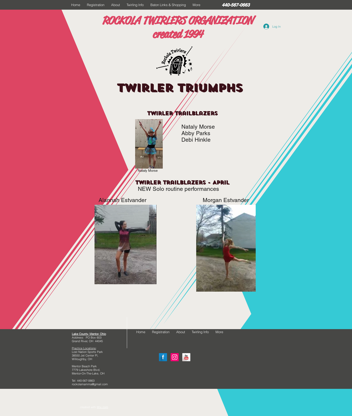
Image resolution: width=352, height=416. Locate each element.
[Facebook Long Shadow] (163, 357)
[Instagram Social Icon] (175, 357)
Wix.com (102, 407)
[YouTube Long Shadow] (186, 357)
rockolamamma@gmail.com (90, 384)
